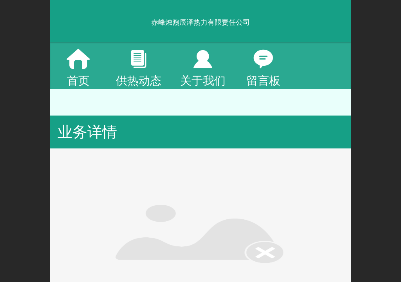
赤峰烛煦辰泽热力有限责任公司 (200, 22)
